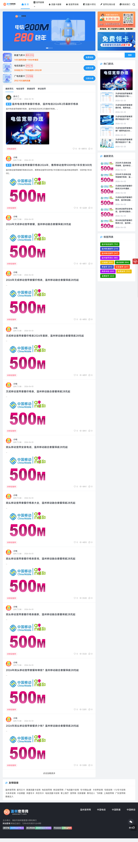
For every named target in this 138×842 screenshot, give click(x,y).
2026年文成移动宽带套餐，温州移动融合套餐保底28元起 (40, 227)
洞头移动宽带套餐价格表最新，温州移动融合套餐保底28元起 (42, 617)
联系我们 (125, 4)
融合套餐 (122, 262)
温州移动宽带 (110, 253)
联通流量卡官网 (33, 793)
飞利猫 (99, 797)
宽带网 (73, 797)
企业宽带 (122, 267)
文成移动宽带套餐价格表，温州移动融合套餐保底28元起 (40, 395)
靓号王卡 (21, 793)
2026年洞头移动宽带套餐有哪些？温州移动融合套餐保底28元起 (44, 673)
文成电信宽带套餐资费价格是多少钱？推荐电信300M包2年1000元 (123, 118)
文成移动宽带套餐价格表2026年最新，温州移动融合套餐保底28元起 (47, 339)
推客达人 (9, 800)
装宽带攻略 (72, 4)
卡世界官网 (98, 793)
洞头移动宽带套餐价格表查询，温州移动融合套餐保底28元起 (42, 562)
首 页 (25, 4)
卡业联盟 (21, 797)
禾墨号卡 (30, 797)
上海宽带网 (109, 797)
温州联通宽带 (110, 249)
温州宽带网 (10, 793)
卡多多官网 (10, 797)
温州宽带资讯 (110, 258)
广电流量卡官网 (72, 793)
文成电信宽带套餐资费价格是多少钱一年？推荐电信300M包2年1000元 (123, 95)
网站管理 (6, 827)
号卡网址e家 (85, 793)
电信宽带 (20, 89)
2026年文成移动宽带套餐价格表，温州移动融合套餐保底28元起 (44, 283)
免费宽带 (124, 271)
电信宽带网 (47, 793)
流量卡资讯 (89, 4)
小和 (15, 157)
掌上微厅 (65, 797)
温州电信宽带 (110, 244)
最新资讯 (9, 89)
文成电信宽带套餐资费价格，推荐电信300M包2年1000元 (123, 106)
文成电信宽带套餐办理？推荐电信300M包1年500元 (123, 129)
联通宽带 (31, 89)
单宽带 (107, 267)
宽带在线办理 (107, 4)
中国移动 (131, 813)
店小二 (16, 96)
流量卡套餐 (55, 4)
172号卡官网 (119, 793)
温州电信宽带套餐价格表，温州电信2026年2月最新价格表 (47, 104)
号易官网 (108, 793)
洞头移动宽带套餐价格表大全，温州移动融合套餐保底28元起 (42, 506)
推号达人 (91, 797)
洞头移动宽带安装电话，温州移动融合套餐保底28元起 (38, 450)
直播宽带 (108, 276)
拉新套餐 (81, 797)
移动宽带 (42, 89)
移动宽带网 (58, 793)
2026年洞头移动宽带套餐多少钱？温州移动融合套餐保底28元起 (44, 729)
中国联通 (116, 813)
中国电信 (101, 813)
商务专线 (108, 271)
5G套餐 (107, 262)
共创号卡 (40, 797)
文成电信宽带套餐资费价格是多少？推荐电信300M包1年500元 (123, 141)
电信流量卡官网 (52, 797)
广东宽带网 (120, 797)
